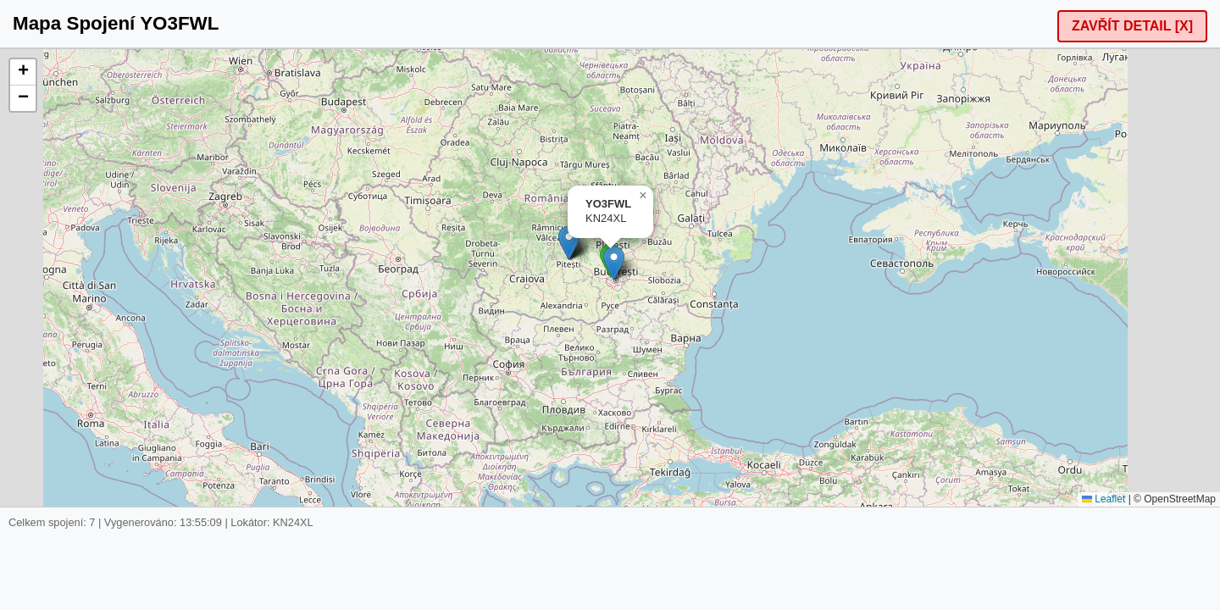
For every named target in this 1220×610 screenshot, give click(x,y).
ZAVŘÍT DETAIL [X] (1132, 26)
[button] (569, 242)
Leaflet (1103, 499)
